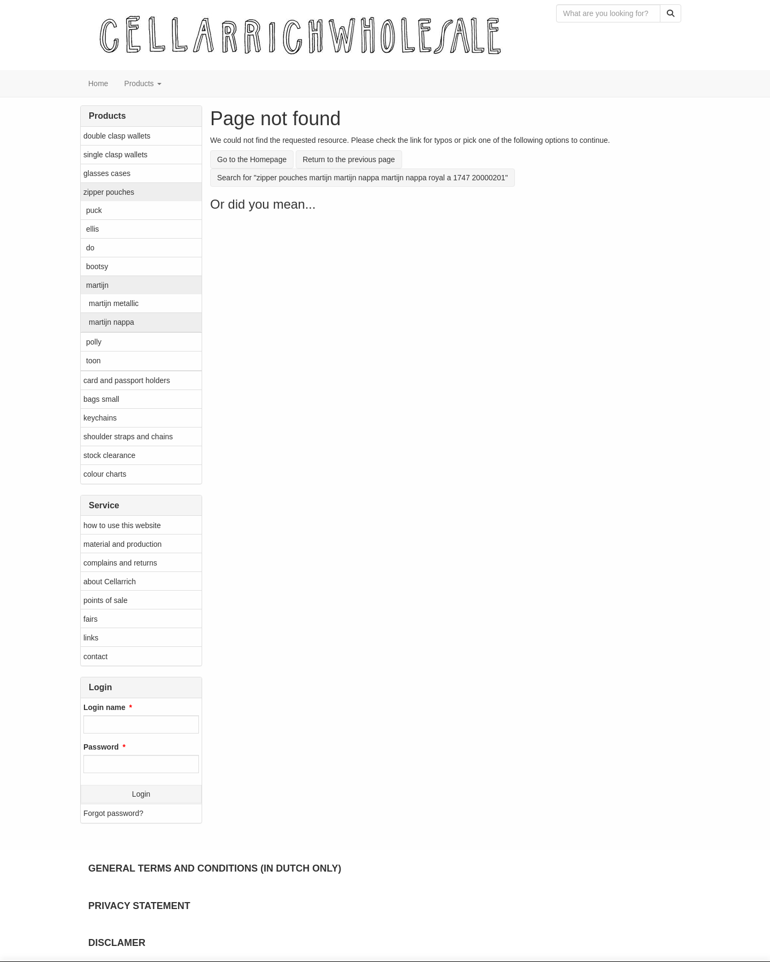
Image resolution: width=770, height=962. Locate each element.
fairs (90, 619)
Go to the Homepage (252, 159)
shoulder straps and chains (128, 436)
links (90, 637)
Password (101, 747)
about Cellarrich (109, 581)
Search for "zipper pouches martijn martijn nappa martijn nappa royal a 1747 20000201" (362, 177)
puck (94, 210)
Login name (104, 707)
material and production (122, 544)
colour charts (104, 474)
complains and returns (120, 563)
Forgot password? (113, 813)
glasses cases (106, 173)
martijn (97, 285)
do (90, 247)
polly (94, 342)
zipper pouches (108, 192)
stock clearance (109, 455)
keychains (100, 418)
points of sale (105, 600)
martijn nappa (111, 322)
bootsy (97, 266)
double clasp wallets (116, 136)
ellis (92, 229)
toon (93, 360)
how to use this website (122, 525)
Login (141, 794)
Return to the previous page (349, 159)
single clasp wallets (115, 154)
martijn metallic (113, 303)
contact (95, 656)
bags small (101, 399)
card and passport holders (126, 380)
